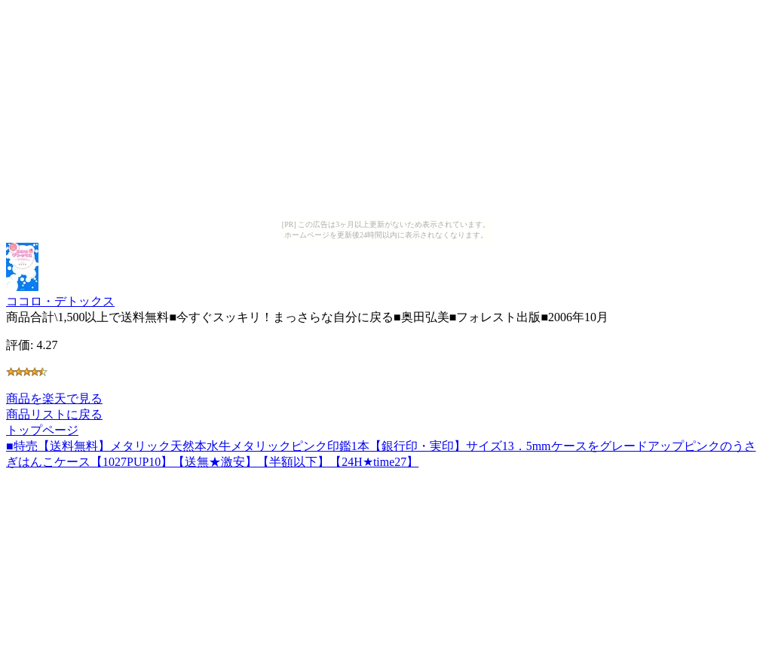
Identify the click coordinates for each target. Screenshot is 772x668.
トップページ (42, 430)
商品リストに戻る (54, 414)
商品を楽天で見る (54, 398)
